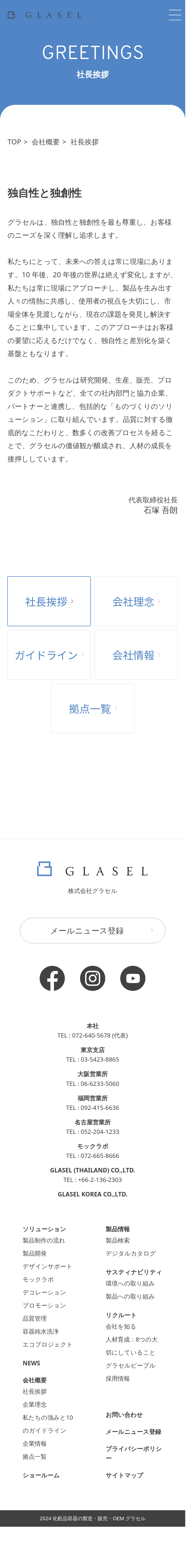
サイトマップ (124, 1475)
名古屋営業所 (93, 1122)
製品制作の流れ (44, 1240)
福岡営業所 (93, 1098)
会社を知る (121, 1326)
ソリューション (44, 1229)
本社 (93, 1026)
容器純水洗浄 (41, 1331)
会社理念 (136, 601)
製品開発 (35, 1253)
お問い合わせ (124, 1414)
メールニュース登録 (104, 930)
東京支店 (93, 1050)
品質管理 (35, 1318)
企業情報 (35, 1443)
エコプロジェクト (48, 1344)
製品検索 (118, 1240)
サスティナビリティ (134, 1272)
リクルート (121, 1315)
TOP (14, 141)
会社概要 (46, 141)
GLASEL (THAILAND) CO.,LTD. (92, 1170)
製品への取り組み (130, 1296)
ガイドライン (49, 654)
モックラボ (38, 1279)
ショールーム (41, 1475)
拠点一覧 (93, 708)
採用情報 (118, 1378)
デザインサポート (48, 1266)
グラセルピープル (131, 1365)
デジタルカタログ (131, 1253)
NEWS (31, 1363)
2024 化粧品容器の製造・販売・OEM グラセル (92, 1518)
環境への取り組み (130, 1283)
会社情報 (136, 654)
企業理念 (35, 1404)
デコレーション (44, 1292)
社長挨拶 (85, 141)
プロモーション (44, 1305)
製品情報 (118, 1229)
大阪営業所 (93, 1074)
